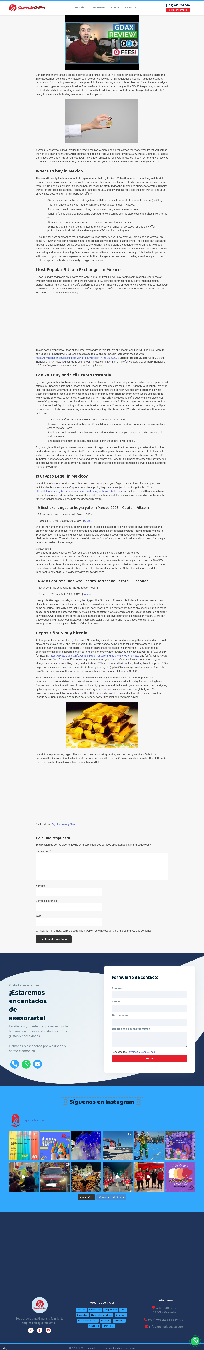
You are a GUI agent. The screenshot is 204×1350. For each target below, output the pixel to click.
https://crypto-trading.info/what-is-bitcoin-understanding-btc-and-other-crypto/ (94, 655)
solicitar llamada (178, 10)
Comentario (43, 851)
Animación (119, 1321)
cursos (115, 8)
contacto (131, 8)
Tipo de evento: (121, 1015)
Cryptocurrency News (64, 824)
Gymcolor (120, 1315)
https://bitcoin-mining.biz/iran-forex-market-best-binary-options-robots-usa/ (79, 491)
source (88, 520)
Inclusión (105, 1321)
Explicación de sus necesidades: (131, 1029)
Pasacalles (82, 1315)
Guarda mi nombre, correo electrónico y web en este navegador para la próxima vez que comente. (96, 930)
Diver (123, 1310)
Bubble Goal (95, 1310)
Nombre (41, 885)
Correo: (116, 1002)
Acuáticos (94, 1326)
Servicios (80, 8)
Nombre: (117, 988)
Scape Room (111, 1310)
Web (38, 915)
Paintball (81, 1310)
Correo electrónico (47, 900)
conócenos (98, 8)
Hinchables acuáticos (101, 1315)
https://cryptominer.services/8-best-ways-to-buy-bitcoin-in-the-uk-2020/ (76, 357)
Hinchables (108, 1326)
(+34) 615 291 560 (178, 5)
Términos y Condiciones (141, 1051)
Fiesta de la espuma (87, 1321)
